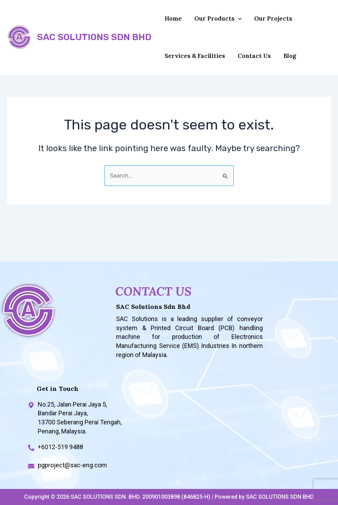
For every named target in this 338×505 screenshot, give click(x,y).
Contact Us (251, 65)
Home (172, 21)
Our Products (214, 21)
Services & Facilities (194, 65)
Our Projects (268, 21)
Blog (284, 65)
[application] (234, 21)
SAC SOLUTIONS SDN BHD (94, 43)
